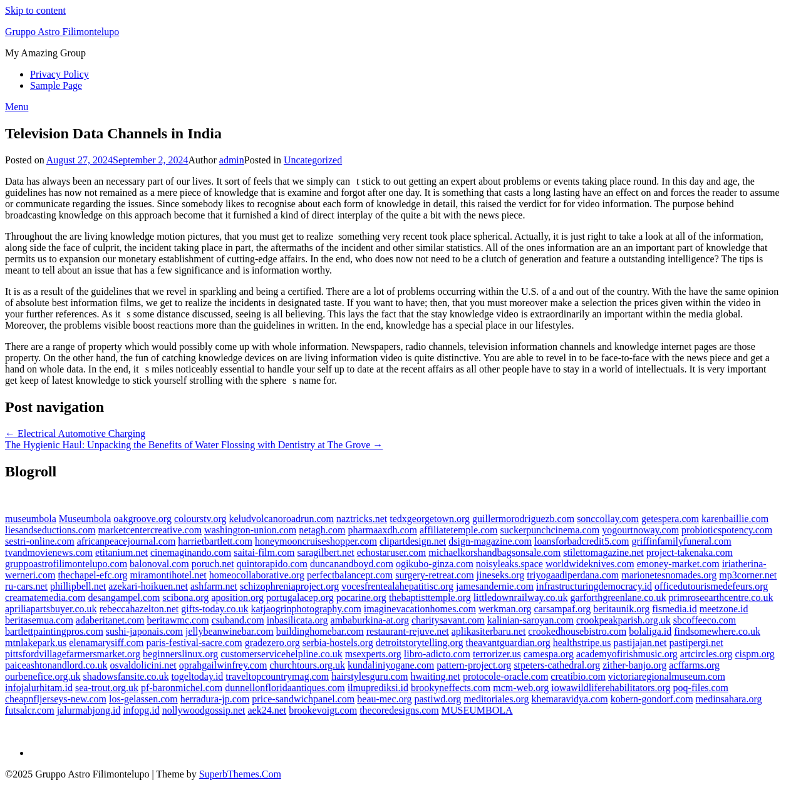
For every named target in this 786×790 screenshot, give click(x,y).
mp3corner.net (748, 575)
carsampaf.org (562, 608)
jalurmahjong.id (89, 710)
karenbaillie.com (734, 518)
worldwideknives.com (590, 563)
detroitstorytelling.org (419, 642)
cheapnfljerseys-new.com (55, 699)
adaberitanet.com (110, 620)
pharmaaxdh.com (382, 530)
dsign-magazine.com (490, 541)
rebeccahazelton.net (139, 608)
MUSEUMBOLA (477, 710)
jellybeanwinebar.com (229, 631)
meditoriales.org (496, 699)
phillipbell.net (78, 586)
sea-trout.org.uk (106, 687)
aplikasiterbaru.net (489, 631)
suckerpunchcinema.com (550, 530)
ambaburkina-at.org (370, 620)
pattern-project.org (474, 665)
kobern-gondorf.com (652, 699)
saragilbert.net (325, 552)
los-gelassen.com (143, 699)
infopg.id (141, 710)
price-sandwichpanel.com (303, 699)
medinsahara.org (729, 699)
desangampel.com (124, 597)
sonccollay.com (608, 518)
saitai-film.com (264, 552)
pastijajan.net (640, 642)
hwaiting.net (435, 676)
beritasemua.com (39, 620)
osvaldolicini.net (143, 665)
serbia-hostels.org (338, 642)
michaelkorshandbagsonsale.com (494, 552)
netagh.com (322, 530)
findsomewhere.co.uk (717, 631)
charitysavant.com (448, 620)
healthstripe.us (582, 642)
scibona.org (185, 597)
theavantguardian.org (508, 642)
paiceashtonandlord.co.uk (56, 665)
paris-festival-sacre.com (194, 642)
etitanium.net (121, 552)
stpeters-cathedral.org (557, 665)
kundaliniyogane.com (391, 665)
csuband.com (238, 620)
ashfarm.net (213, 586)
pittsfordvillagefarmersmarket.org (72, 654)
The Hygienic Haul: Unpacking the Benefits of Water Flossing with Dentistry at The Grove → (194, 444)
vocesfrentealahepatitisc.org (397, 586)
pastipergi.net (696, 642)
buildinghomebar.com (320, 631)
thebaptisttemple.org (430, 597)
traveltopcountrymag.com (277, 676)
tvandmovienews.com (49, 552)
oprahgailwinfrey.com (223, 665)
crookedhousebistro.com (577, 631)
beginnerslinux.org (180, 654)
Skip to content (35, 10)
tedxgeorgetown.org (430, 518)
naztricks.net (361, 518)
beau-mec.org (384, 699)
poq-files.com (700, 687)
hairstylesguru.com (369, 676)
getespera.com (670, 518)
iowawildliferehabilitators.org (610, 687)
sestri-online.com (40, 541)
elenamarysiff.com (106, 642)
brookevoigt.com (323, 710)
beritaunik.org (621, 608)
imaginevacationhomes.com (420, 608)
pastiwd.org (438, 699)
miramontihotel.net (168, 575)
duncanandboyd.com (351, 563)
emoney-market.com (678, 563)
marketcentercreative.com (150, 530)
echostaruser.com (392, 552)
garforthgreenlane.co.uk (618, 597)
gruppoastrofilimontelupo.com (66, 563)
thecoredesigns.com (399, 710)
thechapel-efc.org (92, 575)
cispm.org (754, 654)
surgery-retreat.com (434, 575)
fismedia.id (674, 608)
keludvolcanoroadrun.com (281, 518)
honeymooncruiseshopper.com (316, 541)
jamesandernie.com (495, 586)
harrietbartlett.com (215, 541)
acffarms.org (694, 665)
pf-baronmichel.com (181, 687)
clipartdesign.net (413, 541)
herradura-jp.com (215, 699)
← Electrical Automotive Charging (75, 433)
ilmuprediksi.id (378, 687)
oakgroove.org (142, 518)
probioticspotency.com (726, 530)
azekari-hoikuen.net (148, 586)
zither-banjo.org (634, 665)
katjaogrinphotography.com (306, 608)
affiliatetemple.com (459, 530)
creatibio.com (578, 676)
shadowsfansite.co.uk (126, 676)
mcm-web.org (521, 687)
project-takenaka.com (689, 552)
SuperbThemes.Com (240, 774)
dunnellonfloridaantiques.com (285, 687)
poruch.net (213, 563)
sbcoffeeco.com (705, 620)
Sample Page (56, 85)
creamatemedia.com (45, 597)
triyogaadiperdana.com (573, 575)
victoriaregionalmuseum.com (666, 676)
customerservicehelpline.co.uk (281, 654)
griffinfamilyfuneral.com (682, 541)
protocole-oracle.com (505, 676)
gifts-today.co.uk (214, 608)
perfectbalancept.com (350, 575)
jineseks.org (501, 575)
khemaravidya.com (569, 699)
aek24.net (267, 710)
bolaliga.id (650, 631)
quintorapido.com (272, 563)
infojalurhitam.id (39, 687)
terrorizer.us (497, 654)
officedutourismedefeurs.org (711, 586)
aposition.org (237, 597)
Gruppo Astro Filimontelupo (62, 31)
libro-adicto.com (437, 654)
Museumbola (85, 518)
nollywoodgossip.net (204, 710)
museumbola (30, 518)
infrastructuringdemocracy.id (594, 586)
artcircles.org (706, 654)
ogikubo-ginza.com (434, 563)
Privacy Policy (59, 74)
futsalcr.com (29, 710)
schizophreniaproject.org (289, 586)
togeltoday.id (197, 676)
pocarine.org (361, 597)
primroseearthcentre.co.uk (720, 597)
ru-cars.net (26, 586)
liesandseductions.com (50, 530)
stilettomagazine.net (603, 552)
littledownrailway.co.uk (520, 597)
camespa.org (549, 654)
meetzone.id (724, 608)
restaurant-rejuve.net (407, 631)
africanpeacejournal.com (126, 541)
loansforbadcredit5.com (581, 541)
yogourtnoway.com (640, 530)
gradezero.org (272, 642)
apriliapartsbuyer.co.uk (51, 608)
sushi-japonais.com (144, 631)
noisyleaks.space (509, 563)
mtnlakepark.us (35, 642)
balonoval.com (159, 563)
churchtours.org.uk (307, 665)
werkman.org (505, 608)
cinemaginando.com (190, 552)
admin (231, 160)
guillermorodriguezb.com (523, 518)
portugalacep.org (300, 597)
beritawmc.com (178, 620)
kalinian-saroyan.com (530, 620)
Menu (16, 106)
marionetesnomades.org (668, 575)
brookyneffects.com (450, 687)
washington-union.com (250, 530)
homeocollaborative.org (256, 575)
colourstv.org (200, 518)
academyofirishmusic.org (627, 654)
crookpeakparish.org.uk (623, 620)
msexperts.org (373, 654)
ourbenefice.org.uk (43, 676)
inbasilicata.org (297, 620)
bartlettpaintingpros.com (54, 631)
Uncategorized (313, 160)
